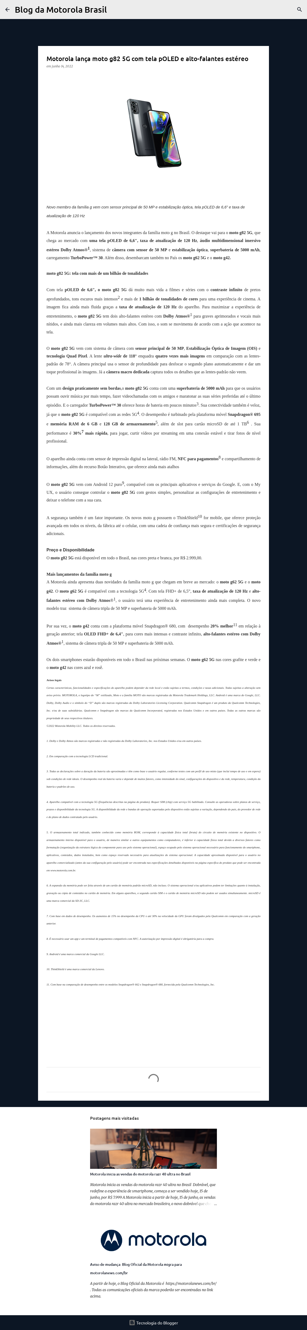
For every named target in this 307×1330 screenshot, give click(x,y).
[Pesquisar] (114, 9)
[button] (49, 77)
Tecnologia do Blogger (153, 1322)
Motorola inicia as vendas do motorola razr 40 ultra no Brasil (140, 1173)
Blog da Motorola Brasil (61, 9)
